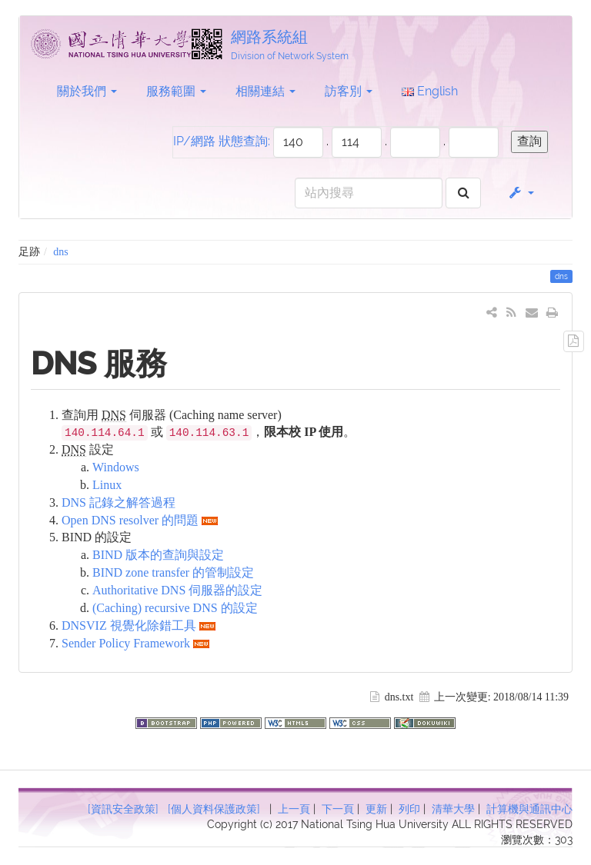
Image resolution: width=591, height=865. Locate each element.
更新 (376, 809)
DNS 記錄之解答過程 (118, 502)
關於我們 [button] (87, 91)
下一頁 (338, 809)
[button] (520, 193)
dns (60, 252)
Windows (115, 467)
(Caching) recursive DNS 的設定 (175, 607)
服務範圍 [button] (176, 91)
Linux (107, 484)
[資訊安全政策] (123, 809)
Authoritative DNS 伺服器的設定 (177, 590)
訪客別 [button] (348, 91)
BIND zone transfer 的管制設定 (173, 572)
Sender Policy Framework (126, 643)
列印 (409, 809)
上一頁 (294, 809)
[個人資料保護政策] (214, 809)
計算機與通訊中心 (529, 809)
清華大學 (453, 809)
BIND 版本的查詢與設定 (158, 554)
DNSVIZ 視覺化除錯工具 (129, 625)
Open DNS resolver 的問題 (130, 520)
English (430, 91)
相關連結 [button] (265, 91)
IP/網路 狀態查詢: (221, 141)
